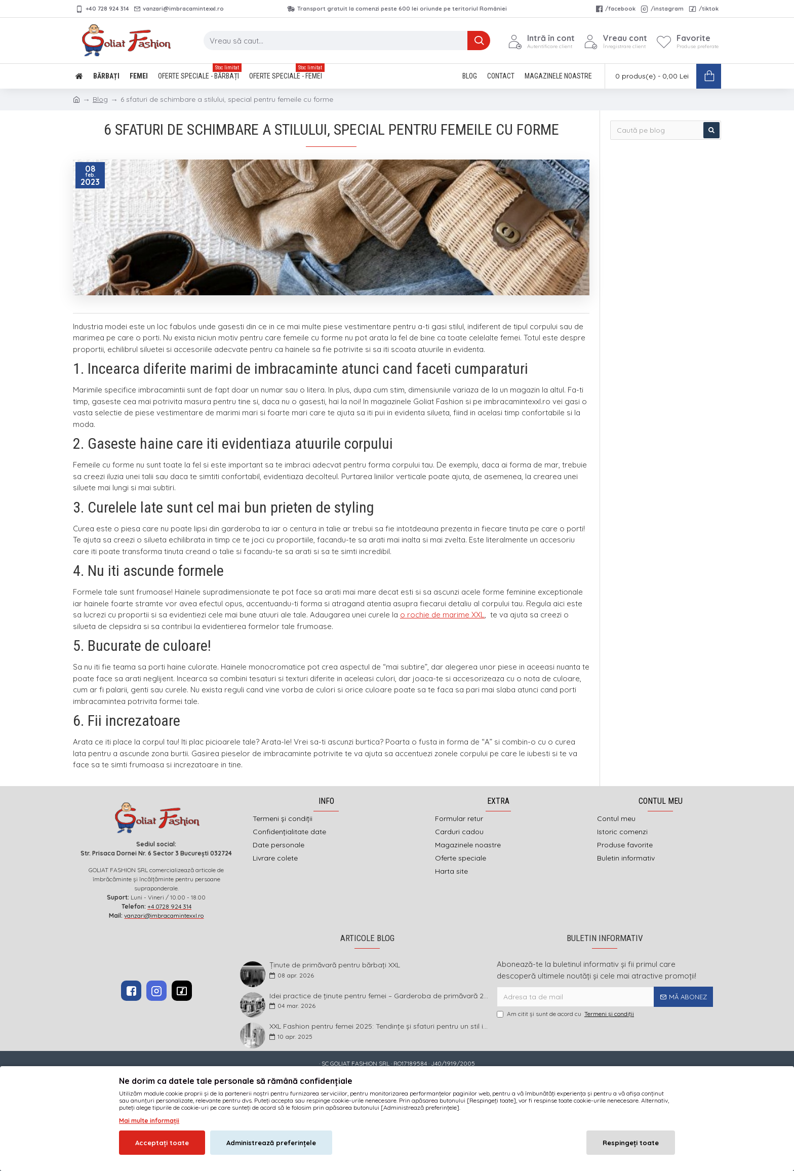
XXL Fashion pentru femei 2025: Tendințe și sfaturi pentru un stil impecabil (379, 1026)
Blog (100, 99)
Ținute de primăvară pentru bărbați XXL (334, 965)
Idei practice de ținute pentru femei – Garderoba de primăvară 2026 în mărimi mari (379, 996)
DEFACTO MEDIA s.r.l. (461, 1080)
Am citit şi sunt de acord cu (566, 1014)
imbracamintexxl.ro (370, 1080)
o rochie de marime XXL (442, 614)
